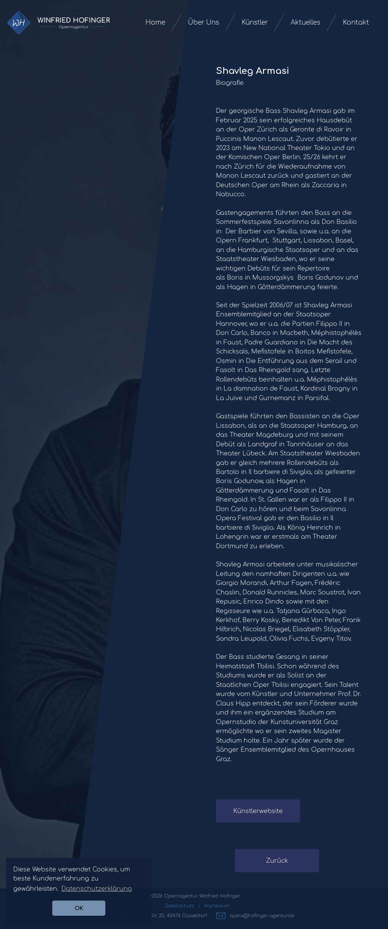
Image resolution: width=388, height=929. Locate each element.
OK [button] (79, 908)
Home (155, 22)
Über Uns (203, 22)
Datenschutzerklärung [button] (96, 888)
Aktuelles (305, 22)
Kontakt (356, 22)
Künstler (255, 22)
